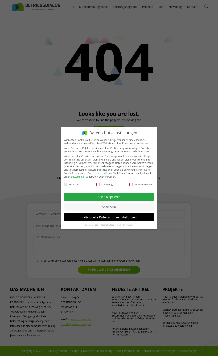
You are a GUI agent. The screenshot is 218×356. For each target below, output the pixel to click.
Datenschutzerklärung (99, 172)
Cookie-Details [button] (91, 224)
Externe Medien (140, 184)
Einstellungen (78, 176)
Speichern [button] (109, 207)
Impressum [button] (128, 224)
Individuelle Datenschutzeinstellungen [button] (109, 217)
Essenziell (72, 184)
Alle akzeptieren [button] (109, 196)
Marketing (104, 184)
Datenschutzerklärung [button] (111, 224)
